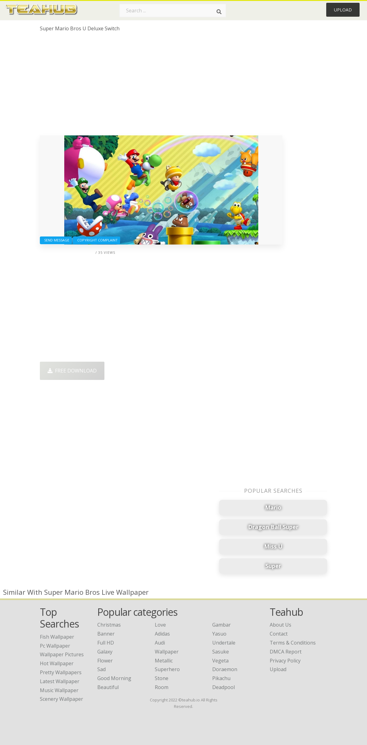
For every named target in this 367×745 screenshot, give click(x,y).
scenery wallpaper (61, 699)
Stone (161, 678)
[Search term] (172, 10)
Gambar (221, 624)
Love (160, 624)
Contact (279, 633)
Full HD (105, 642)
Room (161, 687)
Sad (101, 669)
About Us (280, 624)
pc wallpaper (55, 645)
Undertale (223, 642)
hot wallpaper (57, 663)
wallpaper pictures (62, 654)
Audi (160, 642)
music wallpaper (59, 690)
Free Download (72, 370)
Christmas (109, 624)
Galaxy (104, 651)
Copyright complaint (96, 240)
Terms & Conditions (293, 642)
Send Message (55, 240)
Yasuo (219, 633)
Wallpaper (167, 651)
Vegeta (220, 660)
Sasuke (220, 651)
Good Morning (114, 678)
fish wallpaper (57, 636)
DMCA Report (286, 651)
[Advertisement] (161, 86)
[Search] (219, 12)
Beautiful (108, 687)
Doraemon (224, 669)
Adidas (162, 633)
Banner (106, 633)
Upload (343, 10)
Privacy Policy (285, 660)
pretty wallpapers (61, 672)
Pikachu (221, 678)
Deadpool (223, 687)
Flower (105, 660)
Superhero (167, 669)
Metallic (164, 660)
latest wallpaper (59, 681)
